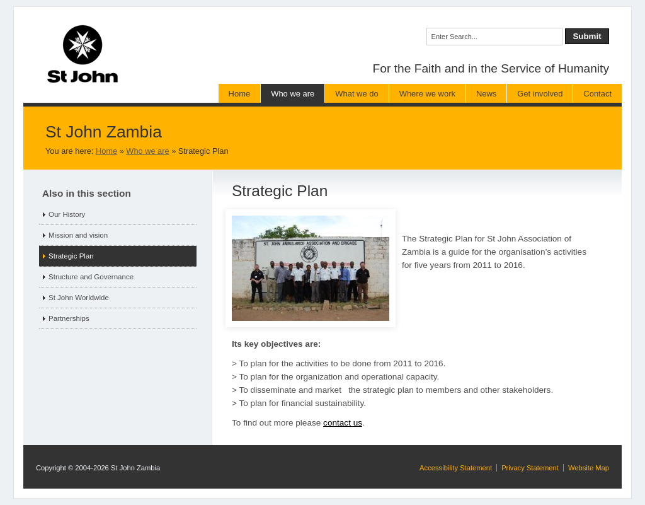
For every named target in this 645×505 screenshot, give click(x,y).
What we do (356, 93)
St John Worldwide (79, 297)
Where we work (427, 93)
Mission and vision (78, 235)
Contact (597, 93)
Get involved (539, 93)
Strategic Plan (71, 256)
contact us (342, 422)
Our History (67, 214)
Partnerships (69, 318)
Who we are (292, 93)
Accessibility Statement (456, 468)
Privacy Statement (530, 468)
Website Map (588, 468)
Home (240, 93)
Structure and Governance (91, 277)
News (486, 93)
